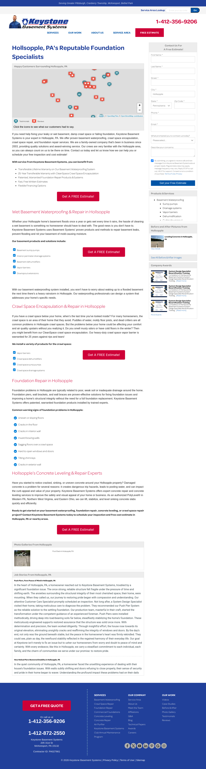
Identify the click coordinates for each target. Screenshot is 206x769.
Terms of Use (170, 174)
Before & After (169, 707)
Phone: (155, 112)
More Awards (156, 314)
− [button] (140, 110)
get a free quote (46, 705)
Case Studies (168, 703)
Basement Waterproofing (107, 699)
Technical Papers (136, 724)
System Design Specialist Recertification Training (180, 272)
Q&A (130, 716)
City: (153, 89)
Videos (165, 699)
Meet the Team (135, 707)
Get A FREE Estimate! (78, 196)
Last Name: (157, 66)
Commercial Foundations (107, 711)
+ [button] (140, 105)
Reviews (166, 720)
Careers (132, 732)
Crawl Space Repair (104, 703)
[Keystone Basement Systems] (38, 21)
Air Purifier (99, 724)
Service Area (134, 699)
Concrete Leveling (103, 716)
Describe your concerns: (162, 147)
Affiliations (133, 711)
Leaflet (101, 116)
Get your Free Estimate (173, 183)
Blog (130, 720)
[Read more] (181, 281)
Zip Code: (179, 101)
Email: (154, 124)
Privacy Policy (110, 760)
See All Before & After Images (166, 257)
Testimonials (168, 716)
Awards (132, 728)
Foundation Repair (103, 707)
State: (154, 101)
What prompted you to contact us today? (170, 135)
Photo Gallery (169, 711)
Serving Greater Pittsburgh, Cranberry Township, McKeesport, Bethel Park (96, 3)
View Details (155, 248)
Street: (154, 78)
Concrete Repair (102, 720)
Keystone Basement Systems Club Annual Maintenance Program (109, 732)
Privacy (179, 174)
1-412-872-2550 (46, 733)
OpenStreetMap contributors (132, 116)
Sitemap (140, 760)
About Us (132, 703)
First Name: (157, 54)
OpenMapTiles (112, 116)
